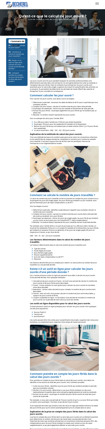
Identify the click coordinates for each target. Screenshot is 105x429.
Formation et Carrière (42, 19)
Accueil (30, 19)
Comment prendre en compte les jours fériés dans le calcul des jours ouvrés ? (16, 77)
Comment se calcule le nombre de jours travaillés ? (16, 54)
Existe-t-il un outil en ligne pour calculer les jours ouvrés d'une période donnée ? (16, 64)
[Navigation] (97, 3)
